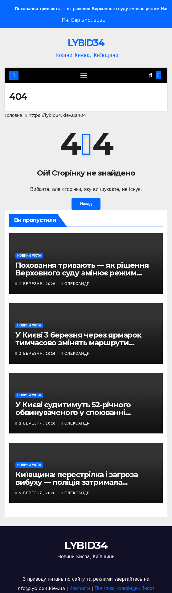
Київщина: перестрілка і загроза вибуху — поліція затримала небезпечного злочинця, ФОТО (76, 482)
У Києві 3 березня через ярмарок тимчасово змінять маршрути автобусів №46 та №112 (78, 342)
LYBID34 (86, 43)
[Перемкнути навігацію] (84, 75)
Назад (86, 203)
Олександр (75, 284)
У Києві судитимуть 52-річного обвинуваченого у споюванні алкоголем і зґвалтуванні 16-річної (79, 412)
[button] (150, 75)
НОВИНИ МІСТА (29, 255)
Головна (13, 115)
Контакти (79, 588)
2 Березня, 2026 (38, 284)
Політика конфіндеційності (125, 588)
